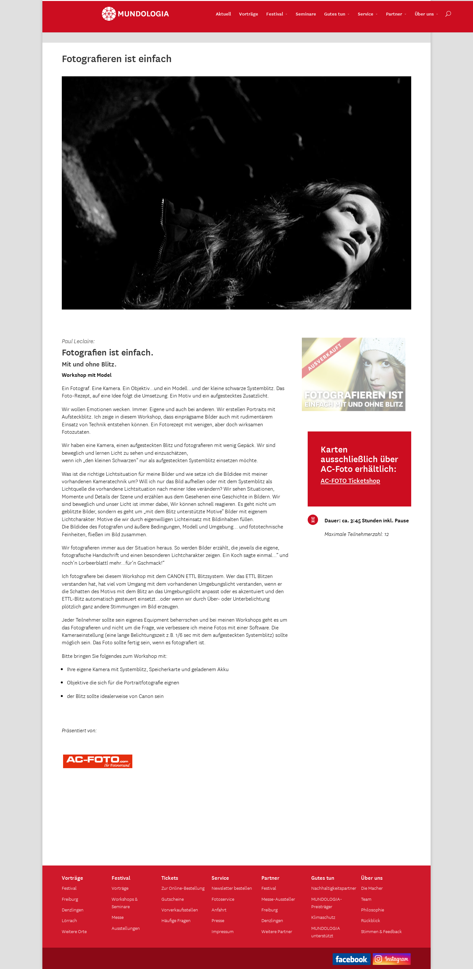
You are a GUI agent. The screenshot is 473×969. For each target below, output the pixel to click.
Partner (354, 29)
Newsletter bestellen (232, 887)
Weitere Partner (276, 931)
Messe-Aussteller (278, 898)
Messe (118, 916)
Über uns (384, 29)
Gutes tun (294, 29)
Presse (218, 920)
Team (366, 898)
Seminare (266, 29)
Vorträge (208, 29)
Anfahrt (219, 909)
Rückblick (370, 920)
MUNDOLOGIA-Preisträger (326, 902)
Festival (234, 29)
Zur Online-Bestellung (182, 887)
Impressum (223, 931)
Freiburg (70, 898)
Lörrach (69, 920)
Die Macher (372, 887)
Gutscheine (172, 898)
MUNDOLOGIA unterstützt (325, 931)
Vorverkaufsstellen (179, 909)
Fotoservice (223, 898)
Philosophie (372, 909)
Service (325, 29)
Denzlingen (72, 909)
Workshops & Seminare (125, 902)
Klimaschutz (323, 916)
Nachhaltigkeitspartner (333, 887)
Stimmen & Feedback (381, 931)
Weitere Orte (74, 931)
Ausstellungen (126, 927)
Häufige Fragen (176, 920)
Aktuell (183, 29)
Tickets (169, 877)
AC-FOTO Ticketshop (350, 480)
